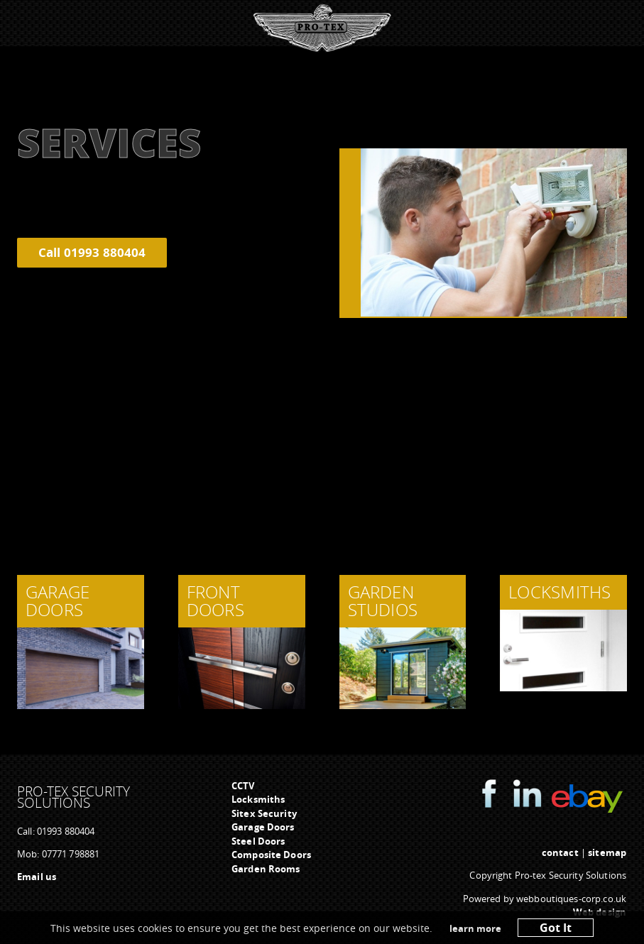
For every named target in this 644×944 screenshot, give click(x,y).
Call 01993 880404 (92, 252)
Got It (556, 927)
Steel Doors (258, 841)
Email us (36, 876)
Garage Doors (263, 826)
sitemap (607, 852)
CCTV (243, 785)
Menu (318, 25)
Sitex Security (264, 813)
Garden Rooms (265, 868)
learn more (475, 928)
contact (560, 852)
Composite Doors (271, 854)
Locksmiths (258, 799)
